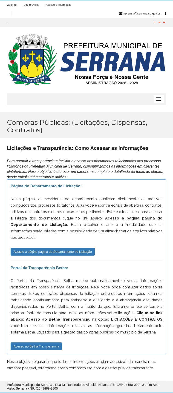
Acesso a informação (59, 4)
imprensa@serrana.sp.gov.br (139, 13)
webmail (12, 4)
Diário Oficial (31, 4)
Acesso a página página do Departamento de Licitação (53, 251)
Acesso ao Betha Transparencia (36, 346)
